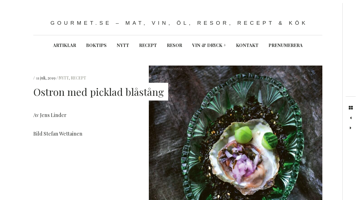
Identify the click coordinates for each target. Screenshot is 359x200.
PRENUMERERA (285, 45)
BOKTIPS (96, 45)
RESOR (174, 45)
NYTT (123, 45)
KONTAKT (247, 45)
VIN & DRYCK (209, 45)
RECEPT (148, 45)
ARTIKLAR (64, 45)
